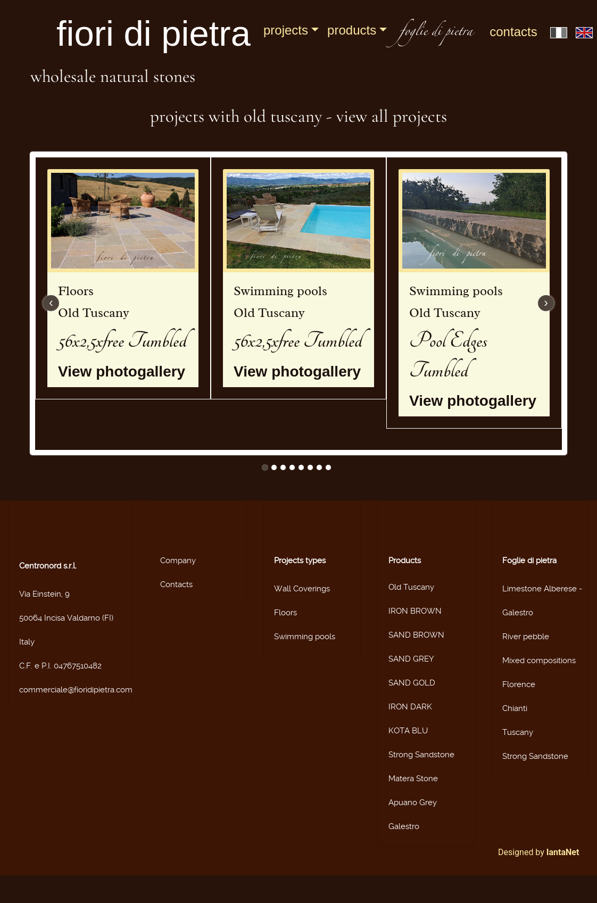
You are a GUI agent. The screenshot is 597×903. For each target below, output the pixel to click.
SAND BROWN (416, 635)
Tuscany (517, 732)
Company (178, 560)
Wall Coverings (302, 588)
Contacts (513, 31)
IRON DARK (410, 707)
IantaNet (562, 852)
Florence (518, 684)
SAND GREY (411, 659)
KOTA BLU (408, 730)
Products (351, 30)
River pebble (525, 636)
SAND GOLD (411, 683)
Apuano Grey (412, 802)
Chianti (514, 708)
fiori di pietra (153, 33)
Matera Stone (413, 778)
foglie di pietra (436, 33)
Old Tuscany (411, 587)
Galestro (403, 826)
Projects (285, 30)
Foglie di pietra (529, 560)
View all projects (391, 116)
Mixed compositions (539, 660)
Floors (285, 612)
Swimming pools (304, 636)
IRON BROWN (415, 611)
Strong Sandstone (421, 754)
